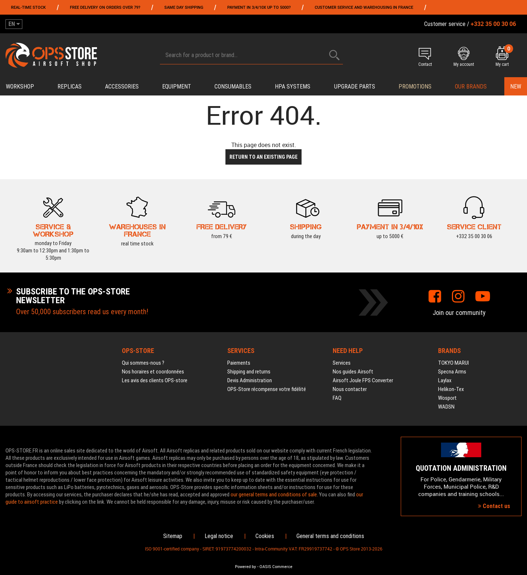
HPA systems (292, 86)
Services (342, 363)
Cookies (264, 536)
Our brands (471, 86)
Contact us (494, 506)
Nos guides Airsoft (353, 371)
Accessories (122, 86)
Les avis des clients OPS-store (154, 380)
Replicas (69, 86)
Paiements (238, 363)
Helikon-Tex (451, 389)
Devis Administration (249, 380)
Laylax (445, 380)
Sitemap (172, 536)
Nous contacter (350, 389)
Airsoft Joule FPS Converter (363, 380)
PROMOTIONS (415, 86)
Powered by (245, 566)
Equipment (176, 86)
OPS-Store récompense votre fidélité (266, 389)
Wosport (447, 398)
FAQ (337, 398)
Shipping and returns (248, 371)
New (515, 86)
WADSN (446, 406)
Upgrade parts (354, 86)
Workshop (20, 86)
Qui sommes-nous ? (143, 363)
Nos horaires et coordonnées (153, 371)
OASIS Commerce (275, 566)
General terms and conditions (330, 536)
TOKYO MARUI (453, 363)
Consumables (232, 86)
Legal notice (219, 536)
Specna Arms (452, 371)
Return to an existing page (263, 157)
